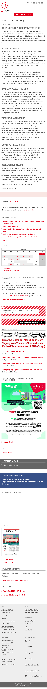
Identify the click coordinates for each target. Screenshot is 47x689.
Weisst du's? (7, 453)
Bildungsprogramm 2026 (31, 323)
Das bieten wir (6, 612)
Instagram (29, 653)
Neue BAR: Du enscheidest (18, 296)
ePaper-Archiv (8, 562)
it (31, 3)
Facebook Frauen (32, 665)
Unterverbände (6, 624)
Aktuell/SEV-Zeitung (31, 609)
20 (17, 261)
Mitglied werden (23, 14)
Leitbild (4, 618)
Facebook (31, 641)
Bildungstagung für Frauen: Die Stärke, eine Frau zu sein (22, 364)
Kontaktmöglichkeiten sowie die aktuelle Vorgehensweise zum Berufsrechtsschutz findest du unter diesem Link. (22, 482)
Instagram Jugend (32, 670)
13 (17, 259)
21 (23, 261)
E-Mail (4, 655)
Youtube (28, 659)
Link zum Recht (30, 621)
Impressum (26, 684)
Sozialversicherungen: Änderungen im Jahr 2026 (20, 234)
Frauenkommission (8, 627)
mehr (5, 240)
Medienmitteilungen (31, 612)
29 (29, 264)
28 (23, 264)
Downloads (28, 629)
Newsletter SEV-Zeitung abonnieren (15, 580)
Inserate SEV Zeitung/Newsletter (14, 595)
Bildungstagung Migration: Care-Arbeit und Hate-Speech (22, 357)
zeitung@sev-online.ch (29, 210)
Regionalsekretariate (8, 621)
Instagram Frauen (35, 676)
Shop (26, 627)
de (24, 3)
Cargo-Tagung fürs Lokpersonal (13, 351)
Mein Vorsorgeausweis (10, 226)
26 (11, 264)
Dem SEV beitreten (8, 609)
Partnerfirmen (29, 624)
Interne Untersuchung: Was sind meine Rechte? (20, 237)
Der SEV (4, 615)
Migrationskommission (9, 632)
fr (28, 3)
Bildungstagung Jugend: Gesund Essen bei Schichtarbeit (22, 370)
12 (11, 259)
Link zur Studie (8, 442)
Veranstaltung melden (11, 271)
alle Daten (7, 268)
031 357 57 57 (8, 650)
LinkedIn (28, 647)
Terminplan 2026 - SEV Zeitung (14, 591)
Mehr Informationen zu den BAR (14, 300)
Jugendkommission (8, 629)
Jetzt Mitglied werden (10, 465)
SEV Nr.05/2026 (8, 560)
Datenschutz (33, 684)
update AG (23, 685)
